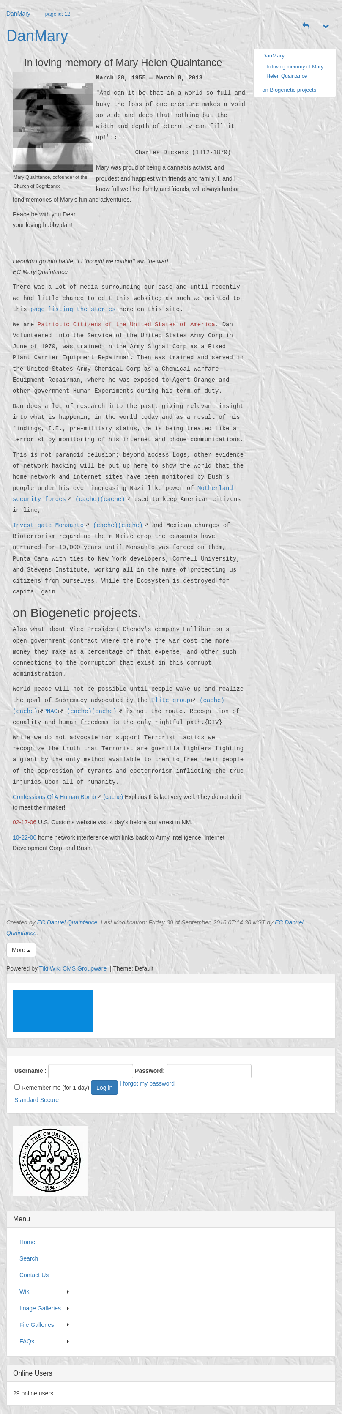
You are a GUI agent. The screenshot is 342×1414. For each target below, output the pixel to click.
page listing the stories (73, 309)
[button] (306, 26)
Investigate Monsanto (48, 525)
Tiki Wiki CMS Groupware (74, 968)
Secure (49, 1100)
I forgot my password (147, 1083)
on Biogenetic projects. (290, 90)
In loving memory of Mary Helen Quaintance (294, 71)
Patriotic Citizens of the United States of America (126, 324)
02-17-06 (24, 822)
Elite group (170, 700)
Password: (150, 1070)
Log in (104, 1087)
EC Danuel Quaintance (67, 922)
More (21, 949)
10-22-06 (24, 837)
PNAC (50, 711)
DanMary (18, 13)
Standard (26, 1100)
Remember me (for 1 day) (51, 1087)
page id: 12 (57, 14)
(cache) (87, 499)
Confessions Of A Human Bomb (54, 796)
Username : (30, 1070)
